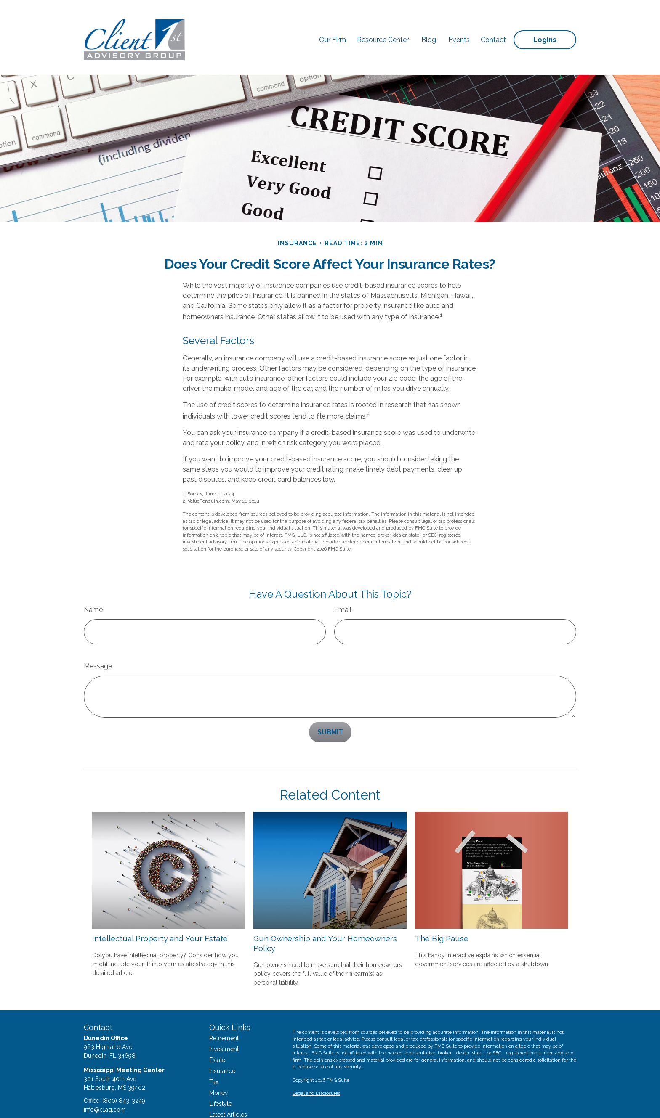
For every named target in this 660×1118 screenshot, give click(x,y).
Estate (217, 1034)
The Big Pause (441, 913)
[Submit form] (330, 707)
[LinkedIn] (119, 1101)
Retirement (224, 1012)
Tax (213, 1056)
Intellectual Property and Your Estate (160, 913)
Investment (224, 1023)
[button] (332, 24)
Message (98, 641)
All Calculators (229, 1111)
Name (93, 584)
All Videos (223, 1100)
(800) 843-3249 (123, 1075)
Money (218, 1067)
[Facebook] (89, 1101)
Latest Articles (228, 1089)
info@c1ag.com (105, 1084)
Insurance (222, 1045)
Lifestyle (220, 1078)
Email (342, 584)
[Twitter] (104, 1101)
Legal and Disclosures (316, 1068)
